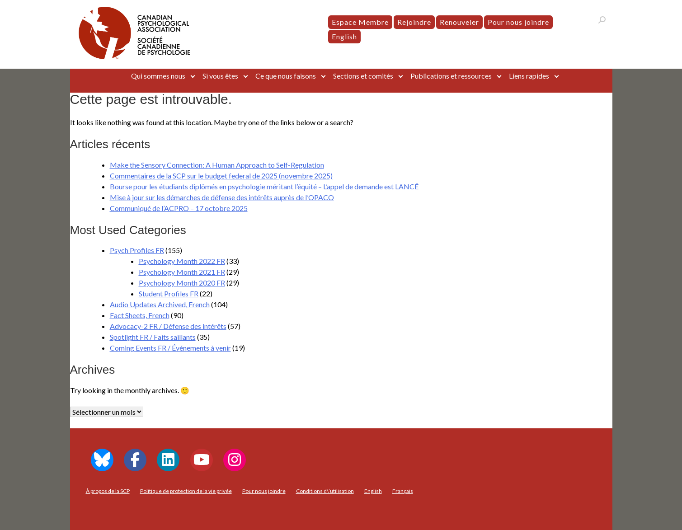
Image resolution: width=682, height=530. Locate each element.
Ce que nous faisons (285, 75)
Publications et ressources (451, 75)
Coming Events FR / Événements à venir (170, 347)
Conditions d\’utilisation (325, 491)
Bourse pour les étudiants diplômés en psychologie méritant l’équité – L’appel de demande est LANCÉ (264, 186)
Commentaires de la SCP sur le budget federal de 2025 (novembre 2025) (221, 175)
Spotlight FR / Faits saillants (153, 337)
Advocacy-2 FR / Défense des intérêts (168, 326)
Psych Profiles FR (137, 250)
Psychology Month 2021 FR (182, 271)
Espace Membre (360, 22)
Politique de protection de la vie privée (186, 491)
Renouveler (459, 22)
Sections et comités (363, 75)
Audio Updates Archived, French (160, 304)
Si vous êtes (220, 75)
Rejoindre (414, 22)
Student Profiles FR (168, 293)
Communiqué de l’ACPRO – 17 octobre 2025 (179, 208)
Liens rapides (529, 75)
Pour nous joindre (518, 22)
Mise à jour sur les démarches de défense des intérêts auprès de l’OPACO (222, 197)
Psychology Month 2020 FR (182, 282)
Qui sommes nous (158, 75)
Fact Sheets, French (139, 315)
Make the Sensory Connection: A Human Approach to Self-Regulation (217, 164)
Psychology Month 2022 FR (182, 261)
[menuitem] (344, 36)
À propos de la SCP (108, 491)
